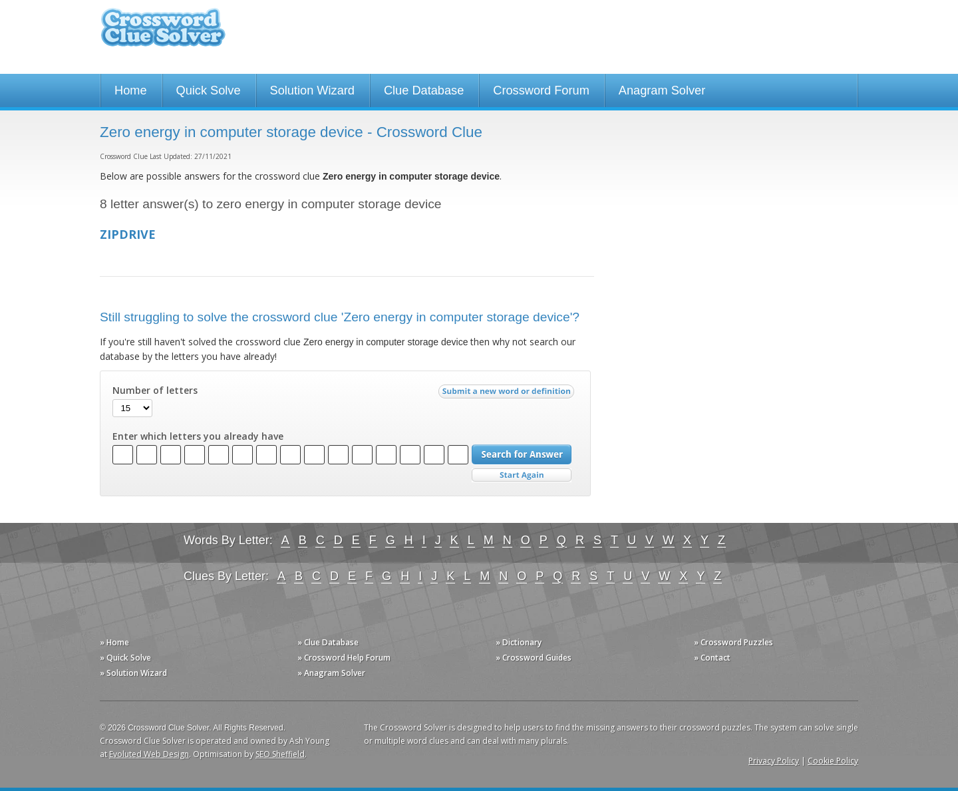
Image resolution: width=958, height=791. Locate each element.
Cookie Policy (833, 760)
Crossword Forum (541, 90)
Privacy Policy (773, 760)
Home (130, 90)
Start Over (521, 475)
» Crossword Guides (533, 657)
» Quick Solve (125, 657)
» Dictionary (519, 642)
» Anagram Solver (331, 673)
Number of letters (155, 390)
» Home (114, 642)
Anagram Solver (662, 90)
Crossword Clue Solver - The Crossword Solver (163, 34)
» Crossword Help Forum (344, 657)
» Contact (712, 657)
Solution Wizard (312, 90)
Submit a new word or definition (507, 394)
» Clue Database (328, 642)
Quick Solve (208, 90)
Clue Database (424, 90)
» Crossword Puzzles (733, 642)
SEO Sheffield (280, 754)
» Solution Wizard (133, 673)
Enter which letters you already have (197, 436)
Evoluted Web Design (149, 754)
